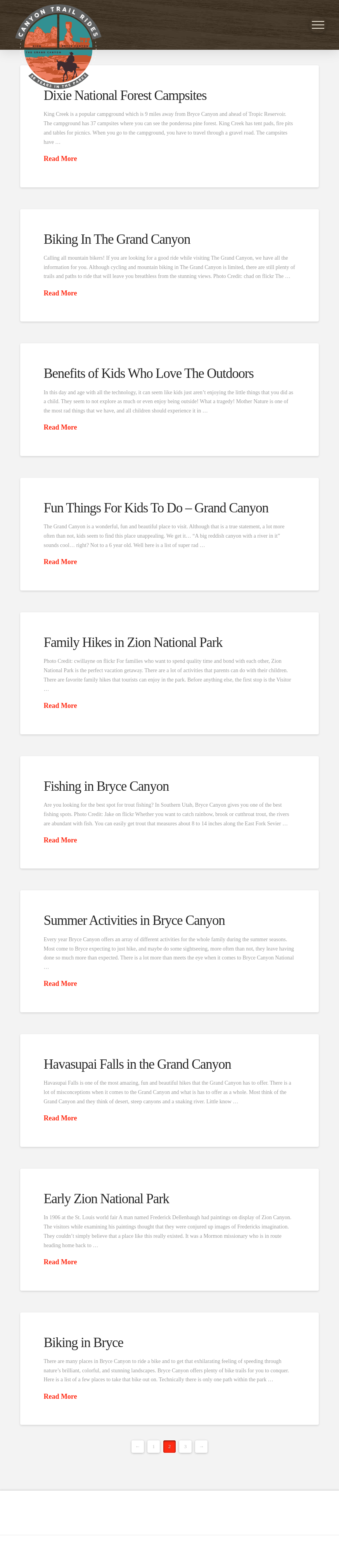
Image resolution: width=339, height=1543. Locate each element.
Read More (60, 159)
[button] (318, 24)
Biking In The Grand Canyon (116, 239)
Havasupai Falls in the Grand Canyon (137, 1064)
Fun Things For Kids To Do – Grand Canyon (155, 507)
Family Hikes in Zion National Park (132, 642)
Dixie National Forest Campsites (124, 95)
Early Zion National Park (106, 1198)
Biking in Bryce (83, 1342)
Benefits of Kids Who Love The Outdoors (148, 373)
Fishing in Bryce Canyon (106, 786)
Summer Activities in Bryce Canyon (134, 920)
